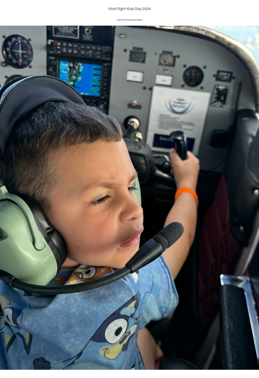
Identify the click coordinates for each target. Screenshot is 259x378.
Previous (130, 20)
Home (120, 20)
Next (139, 20)
